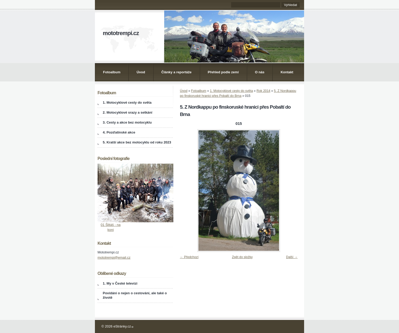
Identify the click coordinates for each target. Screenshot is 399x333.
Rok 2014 (263, 91)
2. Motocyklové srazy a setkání (127, 112)
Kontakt (287, 72)
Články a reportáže (176, 72)
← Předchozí (189, 257)
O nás (259, 72)
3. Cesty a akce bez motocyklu (127, 122)
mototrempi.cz (121, 33)
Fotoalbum (111, 72)
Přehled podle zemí (223, 72)
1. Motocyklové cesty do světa (231, 91)
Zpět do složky (242, 257)
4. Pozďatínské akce (119, 132)
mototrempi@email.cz (114, 257)
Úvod (140, 72)
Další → (292, 257)
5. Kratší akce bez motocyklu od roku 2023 (137, 142)
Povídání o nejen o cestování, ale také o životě (135, 295)
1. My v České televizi (120, 283)
